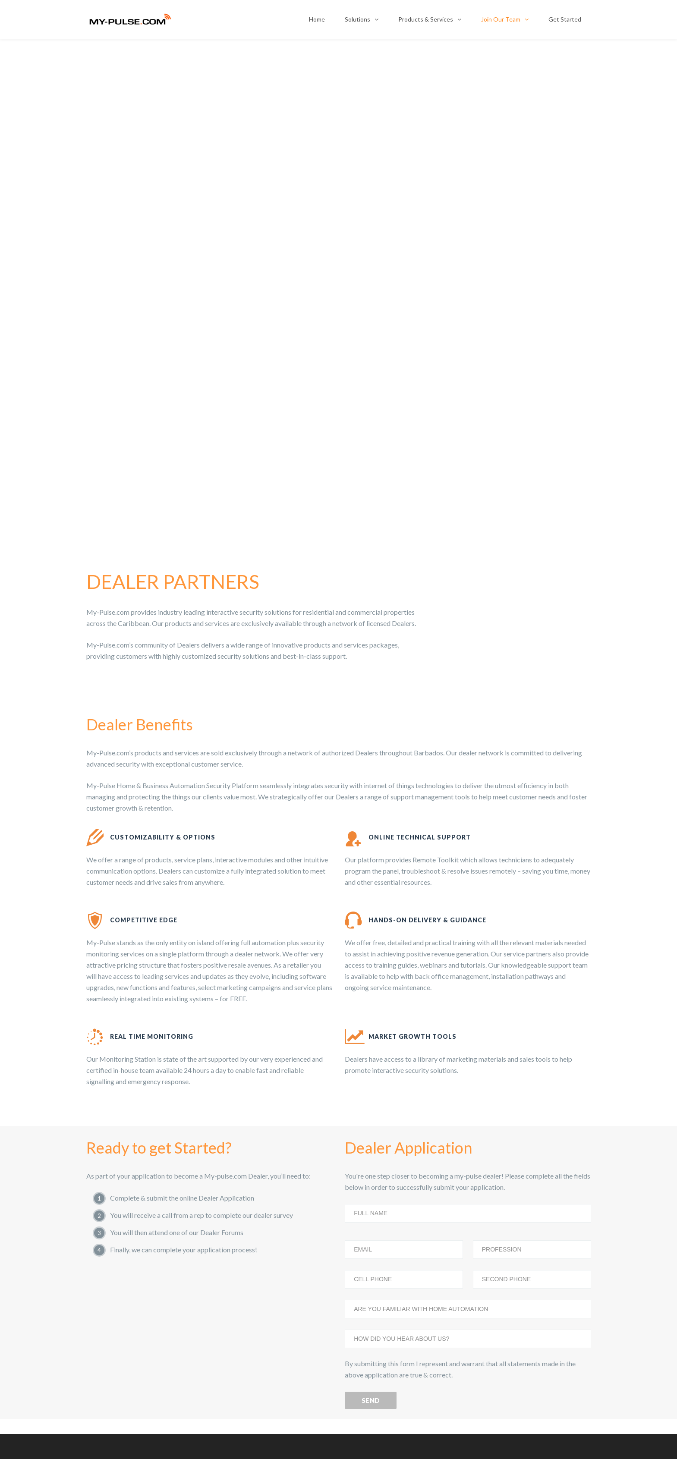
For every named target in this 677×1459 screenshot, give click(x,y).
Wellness (107, 1297)
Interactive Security (120, 1174)
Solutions (357, 19)
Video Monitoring (118, 1199)
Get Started (564, 19)
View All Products (118, 1346)
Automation (111, 1273)
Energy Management (122, 1223)
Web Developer (301, 1439)
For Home (367, 1199)
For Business (371, 1174)
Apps (103, 1322)
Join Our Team (500, 19)
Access (104, 1248)
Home (317, 19)
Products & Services (425, 19)
